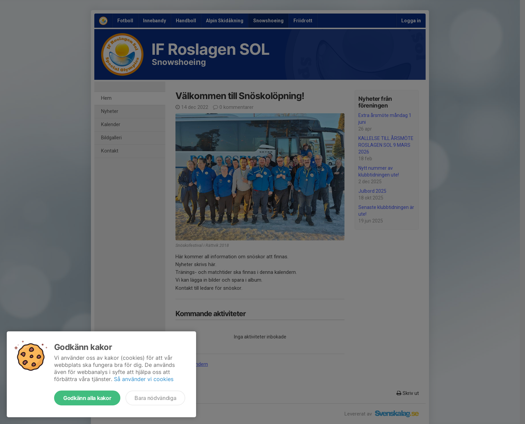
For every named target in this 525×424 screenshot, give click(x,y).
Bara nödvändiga (155, 398)
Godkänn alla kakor (87, 398)
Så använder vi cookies (143, 379)
